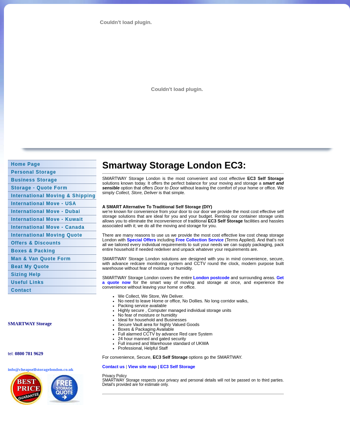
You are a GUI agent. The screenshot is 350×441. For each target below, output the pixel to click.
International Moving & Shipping (53, 195)
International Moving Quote (46, 235)
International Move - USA (43, 203)
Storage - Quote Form (39, 188)
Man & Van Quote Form (41, 258)
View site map (142, 366)
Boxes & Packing (33, 251)
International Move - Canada (48, 227)
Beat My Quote (30, 266)
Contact (21, 290)
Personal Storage (33, 172)
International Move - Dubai (45, 211)
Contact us (113, 366)
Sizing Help (26, 274)
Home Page (25, 164)
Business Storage (34, 180)
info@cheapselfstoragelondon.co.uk (41, 369)
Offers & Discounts (36, 243)
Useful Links (27, 282)
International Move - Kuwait (47, 219)
